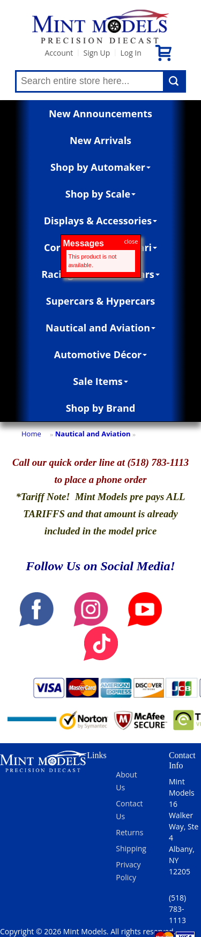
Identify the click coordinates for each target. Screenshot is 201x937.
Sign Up (96, 53)
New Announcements (100, 113)
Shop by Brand (101, 408)
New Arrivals (100, 140)
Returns (129, 832)
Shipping (131, 848)
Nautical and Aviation (100, 327)
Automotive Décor (100, 354)
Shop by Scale (100, 193)
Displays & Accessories (100, 220)
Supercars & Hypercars (100, 300)
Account (58, 53)
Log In (130, 53)
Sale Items (100, 381)
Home (31, 434)
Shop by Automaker (100, 167)
